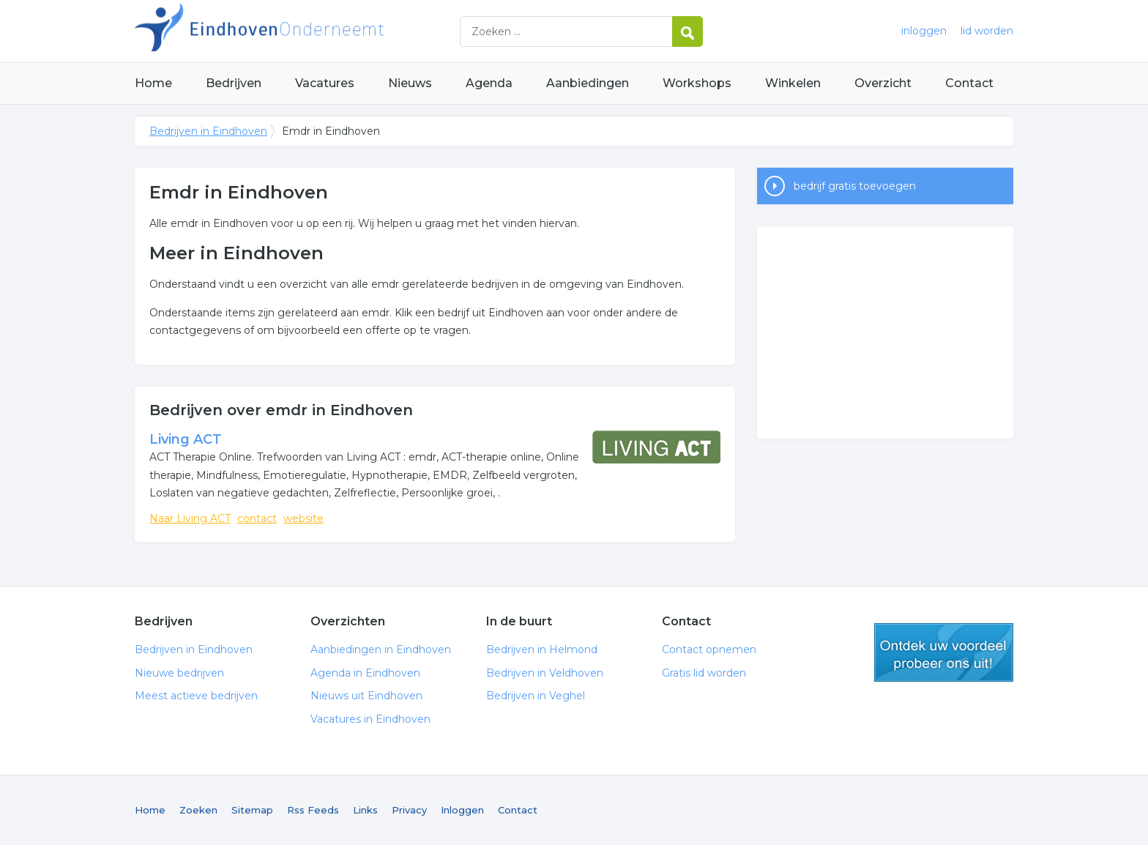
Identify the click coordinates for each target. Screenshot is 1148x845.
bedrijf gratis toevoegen (855, 186)
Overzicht (883, 83)
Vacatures (324, 83)
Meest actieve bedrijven (196, 695)
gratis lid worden (943, 652)
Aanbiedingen (587, 83)
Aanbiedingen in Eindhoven (380, 649)
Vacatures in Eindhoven (370, 719)
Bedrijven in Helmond (541, 649)
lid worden (987, 30)
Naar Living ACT (190, 518)
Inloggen (462, 810)
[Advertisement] (885, 332)
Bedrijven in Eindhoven (318, 31)
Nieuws (410, 83)
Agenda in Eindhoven (365, 673)
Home (153, 83)
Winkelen (793, 83)
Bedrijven (233, 83)
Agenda (489, 83)
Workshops (697, 83)
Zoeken (198, 810)
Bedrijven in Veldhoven (544, 673)
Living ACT (185, 439)
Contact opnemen (709, 649)
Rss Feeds (313, 810)
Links (365, 810)
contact (257, 518)
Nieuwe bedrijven (179, 673)
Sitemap (252, 810)
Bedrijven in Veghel (535, 695)
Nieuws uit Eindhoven (366, 695)
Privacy (409, 810)
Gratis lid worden (704, 673)
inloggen (924, 30)
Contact (969, 83)
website (303, 518)
